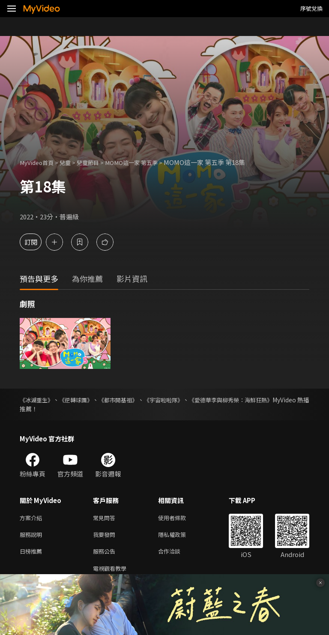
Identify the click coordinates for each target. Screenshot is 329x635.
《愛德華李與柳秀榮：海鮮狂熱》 (264, 399)
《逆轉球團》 (85, 399)
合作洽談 (176, 554)
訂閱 (36, 241)
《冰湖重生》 (38, 399)
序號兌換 (311, 8)
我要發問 (106, 536)
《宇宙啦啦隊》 (188, 399)
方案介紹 (32, 518)
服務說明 (32, 536)
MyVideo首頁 (39, 162)
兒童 (71, 162)
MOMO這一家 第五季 (145, 162)
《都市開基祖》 (135, 399)
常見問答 (106, 518)
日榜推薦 (32, 554)
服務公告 (106, 554)
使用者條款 (179, 518)
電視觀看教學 (112, 572)
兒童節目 (96, 162)
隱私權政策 (179, 536)
